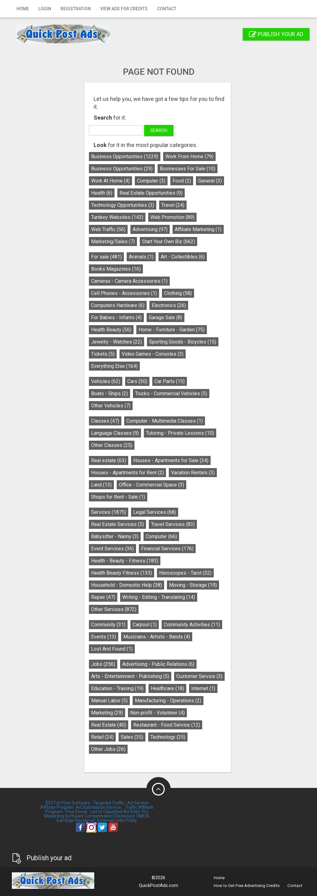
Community (109, 625)
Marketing (108, 713)
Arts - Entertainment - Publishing (131, 676)
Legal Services (155, 512)
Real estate (109, 460)
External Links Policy (117, 820)
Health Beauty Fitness (122, 573)
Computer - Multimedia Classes (165, 421)
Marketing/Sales (114, 241)
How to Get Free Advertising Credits (247, 885)
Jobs (104, 664)
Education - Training (118, 688)
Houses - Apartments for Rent (128, 473)
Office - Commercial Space (152, 485)
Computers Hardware (118, 305)
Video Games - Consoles (153, 354)
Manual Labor (110, 701)
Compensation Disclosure (110, 815)
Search (159, 130)
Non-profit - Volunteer (158, 713)
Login (44, 8)
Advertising (151, 229)
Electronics (170, 305)
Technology (168, 737)
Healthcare (168, 688)
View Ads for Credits (124, 8)
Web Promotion (173, 217)
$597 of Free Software (68, 802)
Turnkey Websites (118, 217)
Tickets (103, 354)
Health (102, 193)
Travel (173, 205)
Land (102, 485)
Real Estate (109, 725)
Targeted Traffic (108, 802)
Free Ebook (76, 811)
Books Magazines (117, 269)
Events (104, 637)
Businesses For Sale (188, 169)
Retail (103, 737)
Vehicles (106, 381)
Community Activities (193, 625)
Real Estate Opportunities (151, 193)
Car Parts (170, 381)
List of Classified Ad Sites (115, 811)
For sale (107, 257)
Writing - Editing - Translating (159, 597)
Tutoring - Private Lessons (181, 433)
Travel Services (174, 524)
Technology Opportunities (123, 205)
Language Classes (116, 433)
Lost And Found (113, 649)
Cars (138, 381)
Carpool (146, 625)
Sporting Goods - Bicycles (183, 342)
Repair (104, 597)
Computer (152, 181)
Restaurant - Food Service (167, 725)
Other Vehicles (111, 406)
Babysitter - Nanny (115, 536)
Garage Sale (166, 317)
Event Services (113, 549)
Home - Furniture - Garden (172, 330)
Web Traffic (109, 229)
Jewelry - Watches (117, 342)
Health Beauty (112, 330)
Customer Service (200, 676)
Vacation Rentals (194, 473)
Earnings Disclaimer (76, 820)
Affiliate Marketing (199, 229)
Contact (166, 8)
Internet (204, 688)
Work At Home (111, 181)
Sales (133, 737)
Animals (142, 257)
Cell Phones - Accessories (125, 293)
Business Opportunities (125, 156)
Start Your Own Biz (169, 241)
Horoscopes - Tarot (186, 573)
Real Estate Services (118, 524)
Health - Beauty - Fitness (125, 561)
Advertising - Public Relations (159, 664)
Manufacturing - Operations (169, 701)
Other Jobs (109, 749)
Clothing (179, 293)
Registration (76, 8)
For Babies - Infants (117, 317)
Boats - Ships (110, 393)
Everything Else (115, 366)
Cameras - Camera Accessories (130, 281)
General (211, 181)
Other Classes (112, 445)
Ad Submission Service (98, 807)
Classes (106, 421)
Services (109, 512)
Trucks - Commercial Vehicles (172, 393)
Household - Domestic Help (127, 585)
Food (182, 181)
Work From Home (190, 156)
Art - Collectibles (184, 257)
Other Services (114, 609)
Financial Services (168, 549)
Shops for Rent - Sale (119, 497)
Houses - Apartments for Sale (171, 460)
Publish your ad (276, 34)
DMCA (143, 815)
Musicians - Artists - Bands (157, 637)
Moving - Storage (194, 585)
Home (23, 8)
